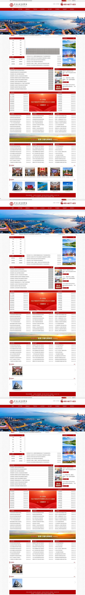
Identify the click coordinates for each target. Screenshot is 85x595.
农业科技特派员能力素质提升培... (38, 130)
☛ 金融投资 (60, 94)
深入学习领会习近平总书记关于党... (69, 84)
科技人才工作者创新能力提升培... (61, 121)
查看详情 (50, 70)
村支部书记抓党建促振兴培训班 (38, 115)
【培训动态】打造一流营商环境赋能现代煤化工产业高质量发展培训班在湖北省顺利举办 (30, 35)
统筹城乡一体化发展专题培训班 (38, 128)
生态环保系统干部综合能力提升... (16, 151)
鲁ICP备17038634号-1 (46, 195)
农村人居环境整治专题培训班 (15, 155)
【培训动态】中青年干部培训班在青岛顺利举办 (34, 61)
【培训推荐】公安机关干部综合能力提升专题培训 (18, 85)
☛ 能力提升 (12, 108)
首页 (13, 9)
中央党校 (45, 196)
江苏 (20, 42)
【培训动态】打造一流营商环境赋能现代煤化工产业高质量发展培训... (38, 56)
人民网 (52, 196)
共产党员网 (37, 196)
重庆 (20, 49)
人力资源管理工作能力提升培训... (61, 126)
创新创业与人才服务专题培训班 (60, 128)
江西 (13, 49)
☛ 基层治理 (12, 107)
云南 (20, 52)
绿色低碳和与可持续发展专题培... (16, 158)
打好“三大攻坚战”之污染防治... (15, 160)
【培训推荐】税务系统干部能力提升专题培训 (18, 87)
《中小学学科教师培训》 (59, 146)
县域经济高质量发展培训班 (37, 117)
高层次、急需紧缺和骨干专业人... (61, 119)
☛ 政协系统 (12, 99)
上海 (13, 40)
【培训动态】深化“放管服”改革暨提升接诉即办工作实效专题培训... (38, 65)
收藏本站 (73, 0)
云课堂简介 (13, 59)
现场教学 (65, 9)
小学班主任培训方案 (58, 153)
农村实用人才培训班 (36, 126)
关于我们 (63, 0)
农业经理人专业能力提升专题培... (38, 124)
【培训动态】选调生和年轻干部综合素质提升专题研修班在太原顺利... (38, 58)
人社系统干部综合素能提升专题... (61, 115)
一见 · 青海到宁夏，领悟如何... (68, 474)
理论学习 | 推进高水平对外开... (68, 71)
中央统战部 (49, 196)
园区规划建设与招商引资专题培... (16, 124)
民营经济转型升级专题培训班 (15, 126)
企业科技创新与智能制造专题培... (16, 115)
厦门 (13, 45)
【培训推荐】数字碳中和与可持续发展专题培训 (18, 72)
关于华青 (20, 9)
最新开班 (12, 35)
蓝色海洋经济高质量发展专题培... (16, 131)
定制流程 (13, 61)
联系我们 (69, 0)
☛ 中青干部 (12, 98)
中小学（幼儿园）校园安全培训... (61, 151)
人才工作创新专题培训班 (59, 124)
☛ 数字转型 (12, 110)
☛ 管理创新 (60, 108)
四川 (13, 52)
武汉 (13, 54)
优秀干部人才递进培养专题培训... (61, 130)
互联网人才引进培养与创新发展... (61, 122)
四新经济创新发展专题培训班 (15, 121)
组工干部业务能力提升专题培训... (38, 153)
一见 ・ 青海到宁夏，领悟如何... (68, 77)
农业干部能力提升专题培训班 (38, 121)
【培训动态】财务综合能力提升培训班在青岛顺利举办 (35, 59)
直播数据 (20, 61)
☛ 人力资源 (60, 107)
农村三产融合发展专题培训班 (38, 122)
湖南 (20, 54)
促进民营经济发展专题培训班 (15, 117)
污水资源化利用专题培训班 (15, 355)
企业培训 (42, 9)
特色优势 (20, 59)
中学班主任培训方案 (58, 149)
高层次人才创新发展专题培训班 (60, 117)
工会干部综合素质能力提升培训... (38, 160)
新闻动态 (28, 9)
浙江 (13, 42)
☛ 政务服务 (12, 101)
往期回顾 (13, 63)
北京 (20, 47)
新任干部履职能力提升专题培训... (38, 148)
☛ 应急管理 (12, 94)
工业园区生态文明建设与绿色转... (16, 162)
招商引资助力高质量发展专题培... (16, 130)
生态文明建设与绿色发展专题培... (16, 153)
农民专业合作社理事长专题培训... (38, 131)
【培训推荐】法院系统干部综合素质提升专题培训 (18, 79)
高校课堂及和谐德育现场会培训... (61, 160)
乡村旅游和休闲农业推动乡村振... (38, 119)
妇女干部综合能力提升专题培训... (38, 355)
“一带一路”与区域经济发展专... (15, 122)
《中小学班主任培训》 (59, 148)
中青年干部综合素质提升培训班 (38, 158)
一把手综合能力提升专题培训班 (38, 155)
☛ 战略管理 (60, 103)
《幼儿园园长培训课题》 (59, 155)
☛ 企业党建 (60, 110)
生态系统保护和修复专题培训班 (15, 148)
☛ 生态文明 (12, 105)
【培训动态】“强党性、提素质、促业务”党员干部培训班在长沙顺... (38, 63)
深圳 (20, 45)
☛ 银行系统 (60, 101)
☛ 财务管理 (60, 105)
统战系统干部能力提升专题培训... (38, 146)
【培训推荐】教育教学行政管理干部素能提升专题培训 (19, 77)
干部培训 (35, 9)
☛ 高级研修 (60, 99)
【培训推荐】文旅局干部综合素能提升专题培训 (18, 81)
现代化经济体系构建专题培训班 (15, 119)
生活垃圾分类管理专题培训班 (15, 146)
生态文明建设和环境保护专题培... (16, 149)
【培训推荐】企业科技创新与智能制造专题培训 (18, 88)
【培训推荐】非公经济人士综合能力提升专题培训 (18, 75)
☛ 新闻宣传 (12, 103)
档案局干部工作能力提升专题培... (38, 162)
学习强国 (41, 196)
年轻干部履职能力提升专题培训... (38, 151)
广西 (13, 47)
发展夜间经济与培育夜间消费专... (16, 128)
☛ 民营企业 (60, 96)
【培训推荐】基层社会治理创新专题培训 (17, 70)
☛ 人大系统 (12, 96)
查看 (66, 75)
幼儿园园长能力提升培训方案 (60, 355)
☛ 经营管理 (60, 98)
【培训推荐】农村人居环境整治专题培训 (17, 74)
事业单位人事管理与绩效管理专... (61, 131)
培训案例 (57, 9)
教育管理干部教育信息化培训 (60, 158)
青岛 (20, 40)
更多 (22, 38)
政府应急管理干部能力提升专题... (38, 149)
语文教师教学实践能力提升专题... (61, 162)
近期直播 (20, 63)
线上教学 (50, 9)
